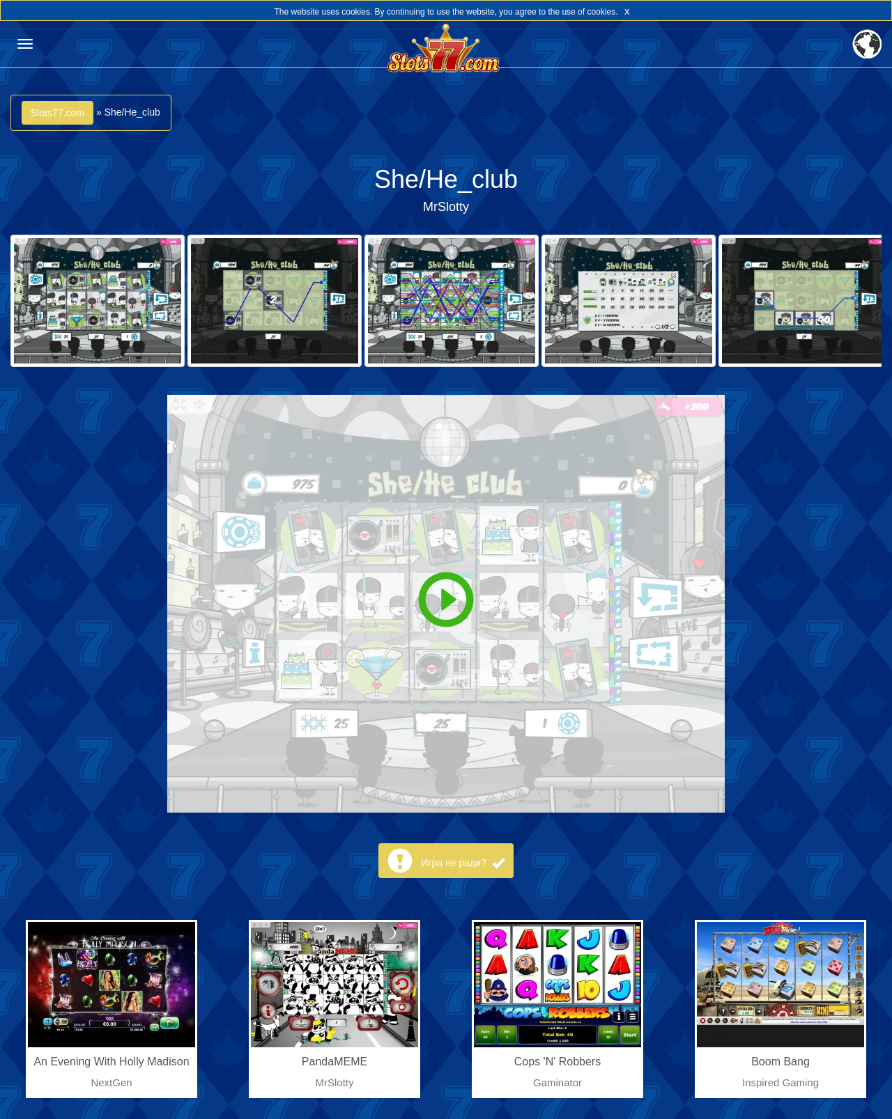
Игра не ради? (462, 862)
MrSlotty (446, 207)
